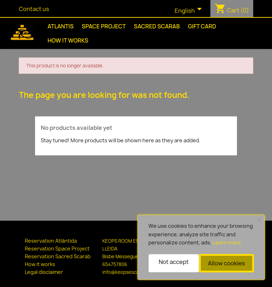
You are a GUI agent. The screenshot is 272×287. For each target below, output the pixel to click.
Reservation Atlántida (51, 240)
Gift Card (202, 26)
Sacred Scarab (157, 26)
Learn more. (227, 242)
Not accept (174, 262)
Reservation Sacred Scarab (58, 256)
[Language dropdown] (190, 11)
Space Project (104, 26)
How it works (67, 40)
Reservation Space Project (57, 248)
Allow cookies (226, 263)
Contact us (34, 9)
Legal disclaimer (44, 272)
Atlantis (60, 26)
